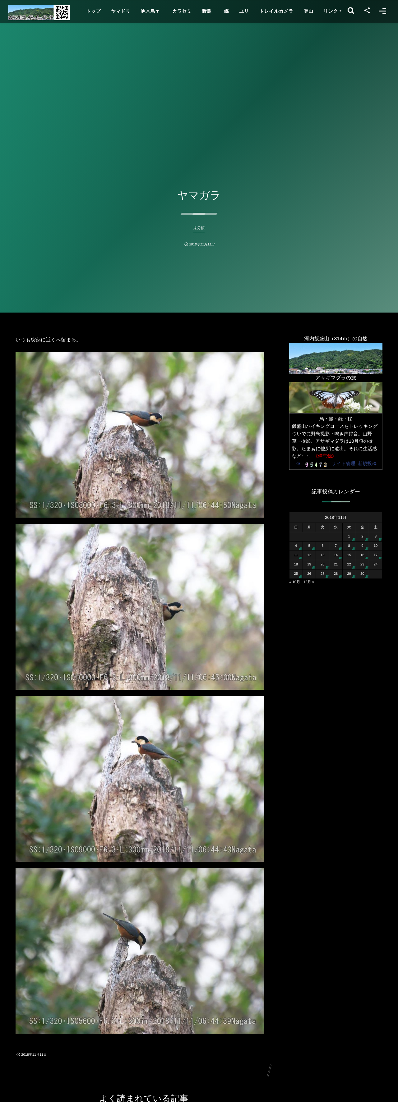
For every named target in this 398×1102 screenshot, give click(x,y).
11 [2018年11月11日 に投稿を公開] (296, 555)
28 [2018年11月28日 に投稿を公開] (336, 574)
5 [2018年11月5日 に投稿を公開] (309, 546)
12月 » (308, 582)
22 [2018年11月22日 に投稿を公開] (349, 564)
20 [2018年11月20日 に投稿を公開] (323, 564)
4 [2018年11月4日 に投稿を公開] (296, 546)
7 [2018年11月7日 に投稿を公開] (336, 546)
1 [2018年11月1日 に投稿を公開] (349, 536)
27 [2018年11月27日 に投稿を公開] (323, 574)
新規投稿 (367, 463)
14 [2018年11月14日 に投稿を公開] (336, 555)
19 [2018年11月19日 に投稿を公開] (309, 564)
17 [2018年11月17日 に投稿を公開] (376, 555)
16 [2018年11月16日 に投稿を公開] (362, 555)
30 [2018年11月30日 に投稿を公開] (362, 574)
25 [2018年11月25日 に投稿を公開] (296, 574)
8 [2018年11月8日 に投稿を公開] (349, 546)
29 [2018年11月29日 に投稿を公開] (349, 574)
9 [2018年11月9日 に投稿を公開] (362, 546)
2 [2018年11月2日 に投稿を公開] (362, 536)
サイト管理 (343, 463)
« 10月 (294, 582)
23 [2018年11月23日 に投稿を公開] (362, 564)
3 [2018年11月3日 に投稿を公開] (376, 536)
